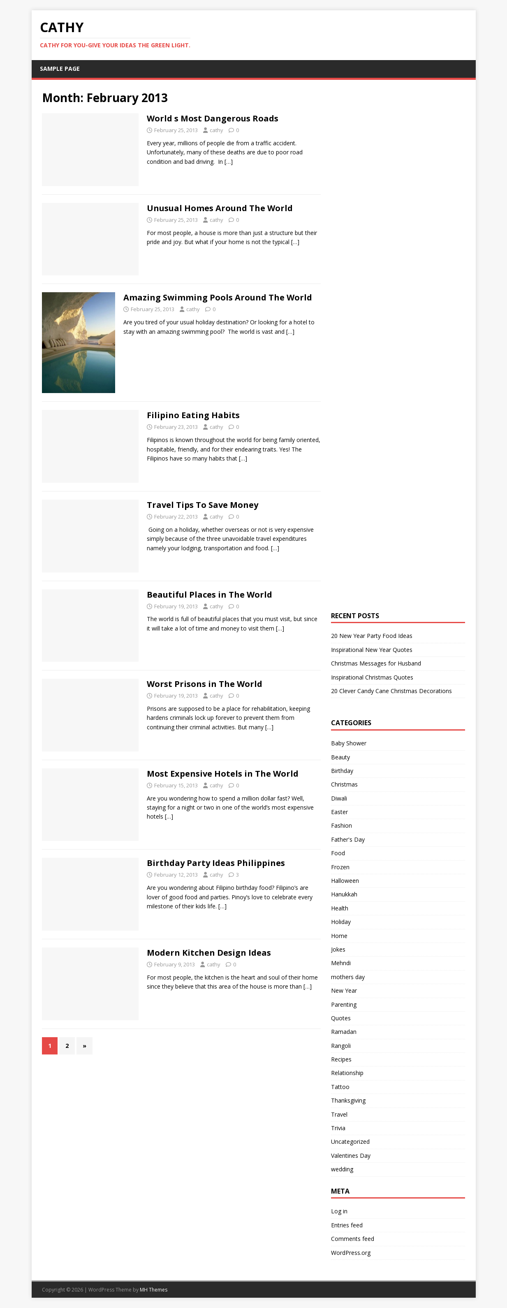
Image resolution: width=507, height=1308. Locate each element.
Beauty (340, 757)
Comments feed (352, 1239)
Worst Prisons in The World (204, 683)
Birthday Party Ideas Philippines (216, 862)
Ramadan (344, 1032)
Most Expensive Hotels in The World (223, 773)
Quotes (341, 1018)
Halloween (345, 880)
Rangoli (341, 1046)
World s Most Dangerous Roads (212, 118)
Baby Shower (348, 743)
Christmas (344, 784)
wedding (342, 1169)
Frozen (340, 867)
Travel (339, 1114)
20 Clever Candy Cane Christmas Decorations (391, 691)
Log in (339, 1211)
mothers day (348, 977)
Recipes (341, 1059)
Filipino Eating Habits (193, 415)
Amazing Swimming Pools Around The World (217, 297)
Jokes (338, 949)
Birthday (342, 771)
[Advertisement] (393, 214)
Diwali (339, 798)
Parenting (344, 1004)
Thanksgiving (348, 1100)
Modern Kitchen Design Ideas (209, 952)
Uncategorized (350, 1141)
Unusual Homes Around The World (220, 208)
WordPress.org (350, 1253)
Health (339, 908)
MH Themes (153, 1289)
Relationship (347, 1073)
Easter (339, 812)
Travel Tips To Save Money (202, 504)
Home (339, 936)
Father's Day (348, 839)
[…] (229, 161)
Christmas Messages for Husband (376, 663)
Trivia (338, 1128)
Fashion (341, 825)
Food (338, 853)
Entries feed (347, 1225)
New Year (344, 990)
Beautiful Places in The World (209, 594)
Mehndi (341, 963)
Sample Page (60, 68)
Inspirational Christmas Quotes (372, 677)
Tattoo (340, 1087)
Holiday (341, 922)
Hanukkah (344, 894)
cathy (216, 130)
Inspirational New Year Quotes (371, 650)
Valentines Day (350, 1155)
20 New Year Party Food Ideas (371, 636)
